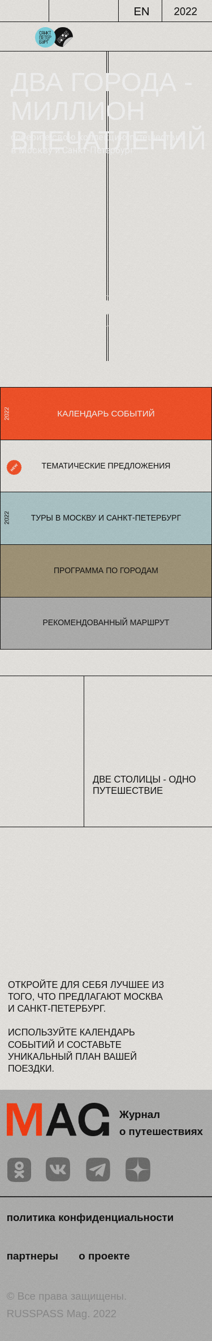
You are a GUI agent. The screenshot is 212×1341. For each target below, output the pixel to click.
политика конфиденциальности (90, 1217)
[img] (19, 1170)
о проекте (104, 1256)
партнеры (32, 1256)
